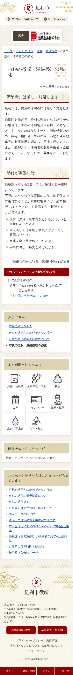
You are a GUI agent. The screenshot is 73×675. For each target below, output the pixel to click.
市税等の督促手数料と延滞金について (33, 507)
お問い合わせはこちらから (32, 295)
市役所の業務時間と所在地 (26, 546)
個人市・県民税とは (22, 514)
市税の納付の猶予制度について (29, 339)
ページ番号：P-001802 (54, 86)
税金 (39, 51)
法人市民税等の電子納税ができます (32, 520)
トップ (8, 51)
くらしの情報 (24, 51)
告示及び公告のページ (23, 552)
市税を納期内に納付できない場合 (31, 332)
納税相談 (51, 51)
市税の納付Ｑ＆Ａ (20, 326)
